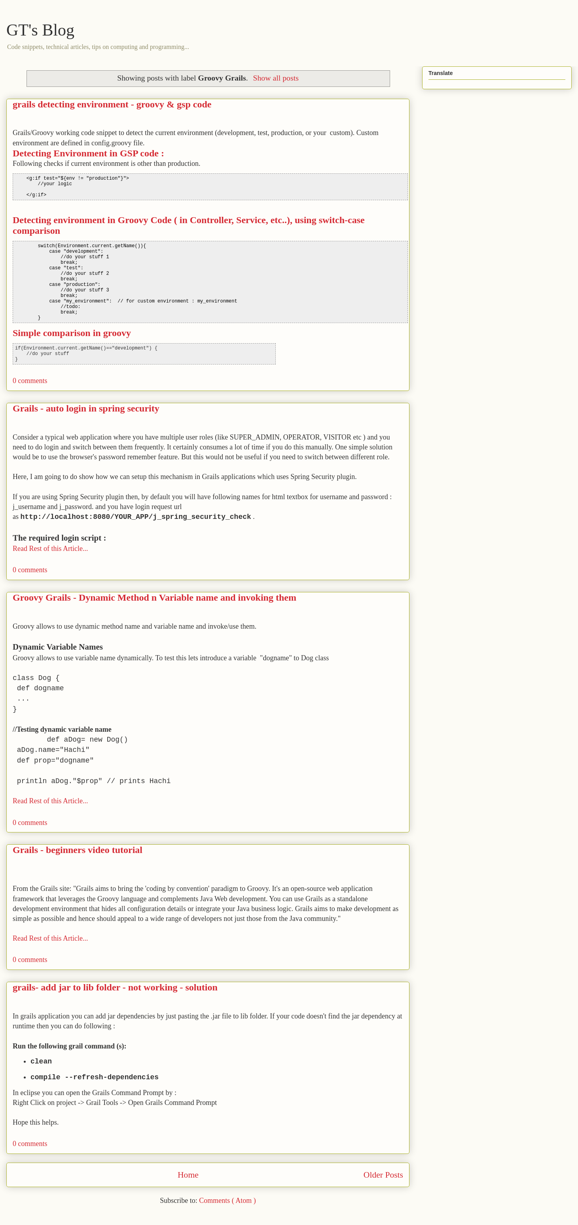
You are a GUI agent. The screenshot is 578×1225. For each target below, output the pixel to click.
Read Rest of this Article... (50, 548)
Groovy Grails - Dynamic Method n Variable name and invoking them (154, 597)
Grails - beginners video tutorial (77, 850)
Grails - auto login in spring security (86, 408)
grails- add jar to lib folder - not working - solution (115, 987)
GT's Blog (40, 30)
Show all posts (275, 77)
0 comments (30, 381)
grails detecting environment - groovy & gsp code (112, 104)
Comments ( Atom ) (227, 1200)
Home (188, 1175)
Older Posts (383, 1175)
